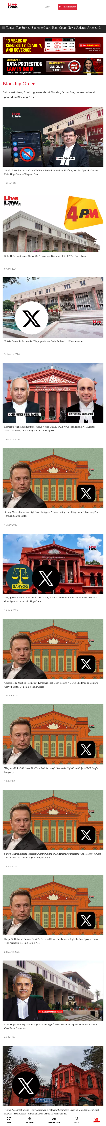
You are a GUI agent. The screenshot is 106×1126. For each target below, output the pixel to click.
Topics (10, 27)
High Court (59, 27)
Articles (92, 27)
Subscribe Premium (67, 7)
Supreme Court (41, 27)
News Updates (77, 27)
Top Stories (23, 27)
